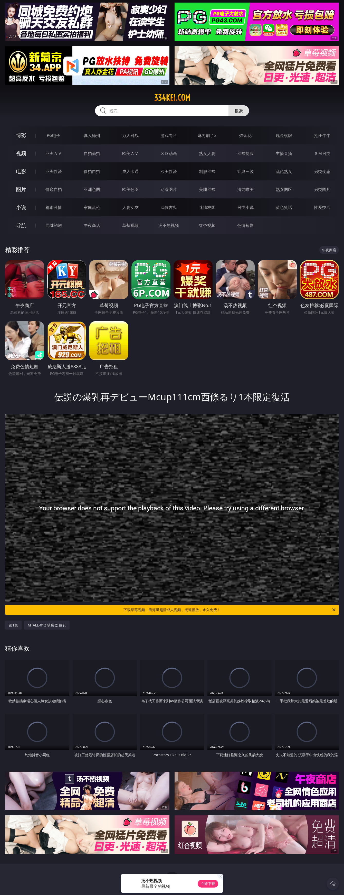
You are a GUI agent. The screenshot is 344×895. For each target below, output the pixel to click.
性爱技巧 (322, 207)
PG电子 (53, 135)
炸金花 (245, 135)
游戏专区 (168, 135)
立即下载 (208, 883)
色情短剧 (245, 225)
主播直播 (284, 153)
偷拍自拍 (92, 171)
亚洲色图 (92, 189)
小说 (21, 207)
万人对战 (130, 135)
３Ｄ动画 (168, 153)
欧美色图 (130, 189)
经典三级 (245, 171)
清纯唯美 (245, 189)
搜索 (239, 111)
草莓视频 (130, 225)
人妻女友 (130, 207)
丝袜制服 (245, 153)
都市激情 (53, 207)
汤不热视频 (168, 225)
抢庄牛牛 (322, 135)
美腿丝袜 (207, 189)
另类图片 (322, 189)
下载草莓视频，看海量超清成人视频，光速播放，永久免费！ (229, 610)
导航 (21, 225)
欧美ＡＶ (130, 153)
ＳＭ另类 (322, 153)
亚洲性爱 (53, 171)
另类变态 (322, 171)
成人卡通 (130, 171)
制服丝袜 (207, 171)
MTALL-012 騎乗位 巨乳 (47, 625)
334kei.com (172, 98)
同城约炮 (53, 225)
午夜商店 (92, 225)
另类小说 (245, 207)
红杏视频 (207, 225)
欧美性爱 (168, 171)
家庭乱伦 (92, 207)
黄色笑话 (284, 207)
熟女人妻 (207, 153)
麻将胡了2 (207, 135)
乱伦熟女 (284, 171)
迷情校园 (207, 207)
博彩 (21, 135)
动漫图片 (168, 189)
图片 (21, 189)
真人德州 (92, 135)
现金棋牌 (284, 135)
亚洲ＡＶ (53, 153)
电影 (21, 171)
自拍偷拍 (92, 153)
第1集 (13, 625)
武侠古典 (168, 207)
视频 (21, 153)
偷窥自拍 (53, 189)
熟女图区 (284, 189)
